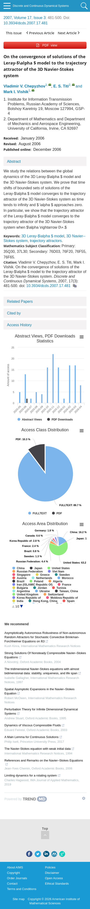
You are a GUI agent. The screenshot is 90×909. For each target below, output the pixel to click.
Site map (18, 899)
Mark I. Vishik (15, 92)
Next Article (69, 32)
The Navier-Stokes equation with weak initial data (39, 748)
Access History (19, 325)
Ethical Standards (57, 883)
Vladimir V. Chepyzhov (24, 86)
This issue (14, 32)
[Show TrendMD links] (84, 798)
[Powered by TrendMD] (25, 799)
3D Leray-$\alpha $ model (42, 236)
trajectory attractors (46, 241)
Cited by (14, 313)
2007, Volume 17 (17, 18)
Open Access (54, 878)
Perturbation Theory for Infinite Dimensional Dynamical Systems (41, 711)
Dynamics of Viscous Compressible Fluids (34, 725)
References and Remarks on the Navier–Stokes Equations (43, 762)
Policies (50, 867)
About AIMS (15, 867)
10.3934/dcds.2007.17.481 (25, 23)
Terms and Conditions (21, 889)
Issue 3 (40, 18)
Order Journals (17, 878)
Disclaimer (52, 873)
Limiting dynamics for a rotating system (32, 775)
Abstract (14, 161)
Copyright (13, 873)
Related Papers (20, 301)
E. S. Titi (61, 86)
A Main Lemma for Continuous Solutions (33, 737)
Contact (12, 883)
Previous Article (40, 32)
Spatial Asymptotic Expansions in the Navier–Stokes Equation (39, 691)
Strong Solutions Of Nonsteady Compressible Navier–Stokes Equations (45, 655)
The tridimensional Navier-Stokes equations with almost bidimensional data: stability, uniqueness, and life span (42, 671)
